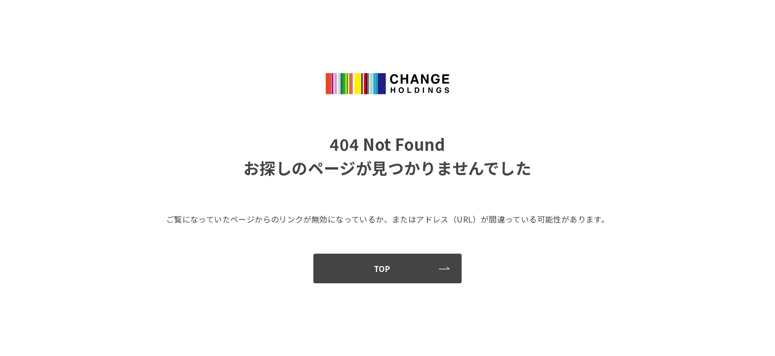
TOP (412, 268)
